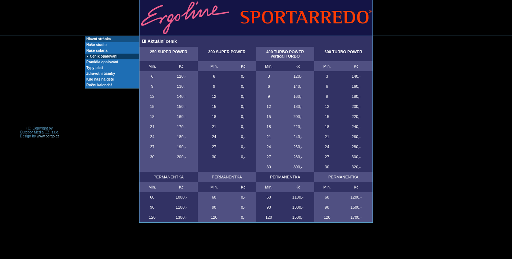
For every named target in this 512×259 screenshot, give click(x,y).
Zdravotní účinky (100, 74)
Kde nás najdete (100, 79)
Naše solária (97, 51)
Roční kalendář (99, 85)
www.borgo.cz (48, 136)
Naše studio (96, 45)
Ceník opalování (101, 56)
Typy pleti (94, 68)
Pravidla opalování (102, 62)
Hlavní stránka (98, 39)
